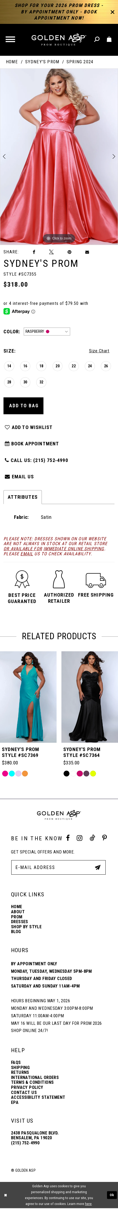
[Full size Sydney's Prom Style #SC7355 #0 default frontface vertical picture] (59, 157)
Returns (20, 1073)
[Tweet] (51, 252)
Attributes (23, 498)
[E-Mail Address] (58, 868)
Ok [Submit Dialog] (112, 1196)
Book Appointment (32, 444)
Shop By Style (26, 927)
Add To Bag (24, 406)
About (18, 912)
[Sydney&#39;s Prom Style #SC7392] (28, 697)
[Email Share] (87, 252)
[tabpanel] (59, 157)
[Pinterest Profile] (104, 839)
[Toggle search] (97, 39)
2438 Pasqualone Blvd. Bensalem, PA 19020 (34, 1136)
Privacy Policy (27, 1088)
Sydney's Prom (42, 62)
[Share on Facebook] (34, 252)
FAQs (16, 1063)
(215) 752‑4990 (25, 1143)
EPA (15, 1103)
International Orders (35, 1078)
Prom (17, 917)
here (88, 1205)
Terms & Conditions (32, 1083)
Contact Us (24, 1093)
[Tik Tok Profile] (92, 839)
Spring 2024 (80, 62)
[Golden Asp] (59, 40)
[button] (10, 39)
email (26, 554)
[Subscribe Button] (98, 868)
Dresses (19, 922)
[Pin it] (69, 252)
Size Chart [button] (99, 350)
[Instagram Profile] (80, 839)
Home (12, 62)
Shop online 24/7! (29, 1031)
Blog (16, 932)
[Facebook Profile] (68, 839)
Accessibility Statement (38, 1098)
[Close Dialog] (5, 1196)
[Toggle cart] (109, 39)
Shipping (20, 1068)
